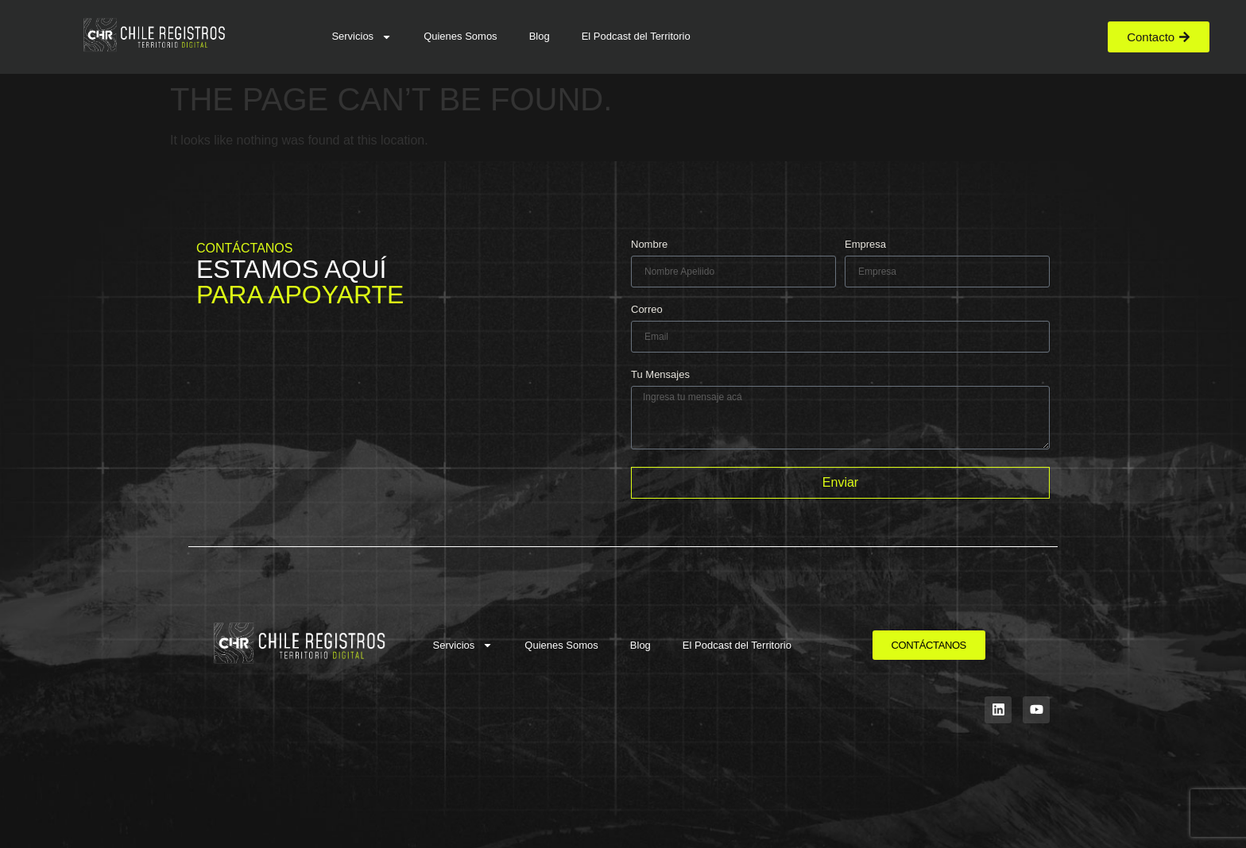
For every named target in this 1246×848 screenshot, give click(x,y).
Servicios (361, 37)
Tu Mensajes (660, 374)
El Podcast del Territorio (636, 36)
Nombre (649, 244)
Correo (647, 309)
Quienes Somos (460, 36)
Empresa (865, 244)
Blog (539, 36)
